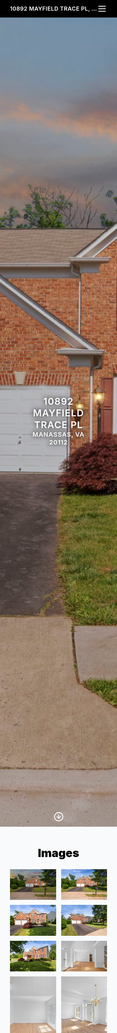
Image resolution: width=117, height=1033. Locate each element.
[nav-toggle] (102, 9)
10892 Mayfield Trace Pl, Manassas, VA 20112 (53, 8)
